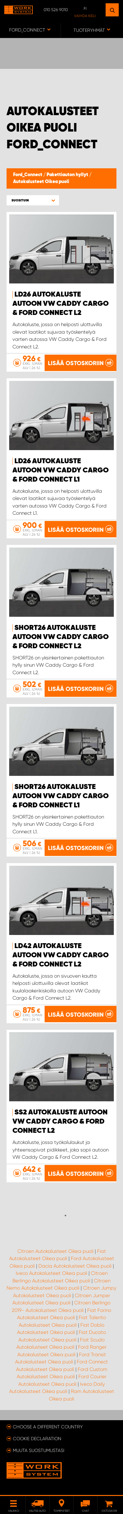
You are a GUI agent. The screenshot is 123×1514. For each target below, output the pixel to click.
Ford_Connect (28, 175)
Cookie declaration (37, 1438)
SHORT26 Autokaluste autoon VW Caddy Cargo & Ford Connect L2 (60, 637)
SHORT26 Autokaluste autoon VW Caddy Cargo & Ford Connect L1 (60, 796)
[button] (33, 200)
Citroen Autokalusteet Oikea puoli (55, 1251)
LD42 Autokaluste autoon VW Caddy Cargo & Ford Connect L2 (60, 955)
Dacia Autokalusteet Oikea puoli (75, 1266)
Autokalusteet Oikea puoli (41, 181)
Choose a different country (48, 1426)
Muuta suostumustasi (38, 1450)
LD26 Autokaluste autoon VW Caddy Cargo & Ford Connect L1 (60, 470)
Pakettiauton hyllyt (68, 175)
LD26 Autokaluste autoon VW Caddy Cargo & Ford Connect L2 (60, 304)
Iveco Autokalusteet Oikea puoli (51, 1273)
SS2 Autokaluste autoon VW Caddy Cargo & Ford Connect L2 (60, 1121)
